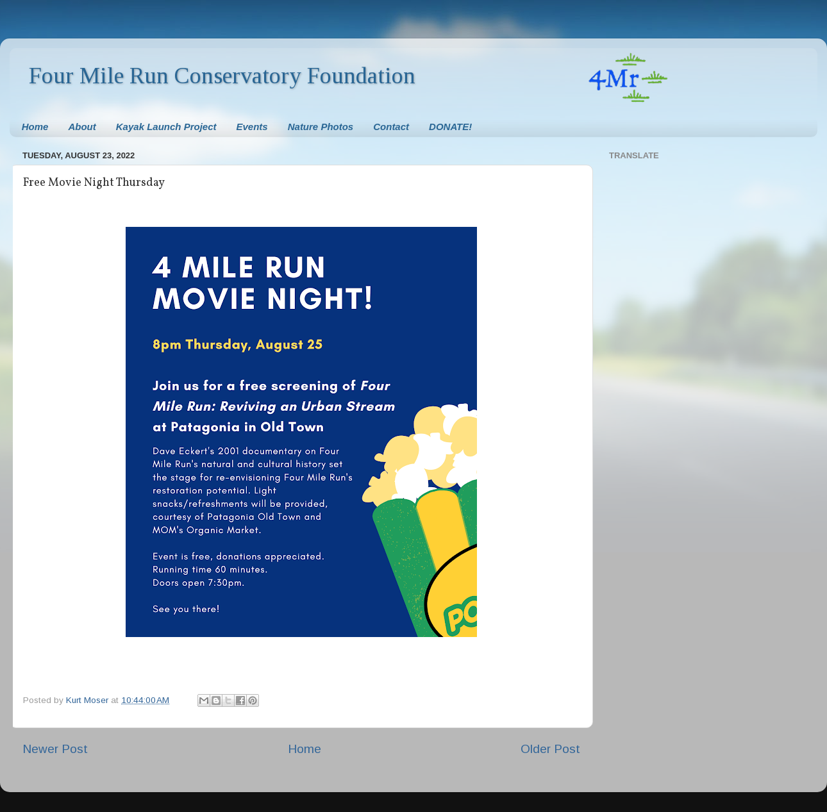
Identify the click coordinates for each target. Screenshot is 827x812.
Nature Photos (321, 126)
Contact (391, 126)
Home (35, 126)
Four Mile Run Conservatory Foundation (222, 75)
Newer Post (55, 749)
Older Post (550, 749)
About (82, 126)
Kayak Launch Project (166, 126)
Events (252, 126)
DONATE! (450, 126)
